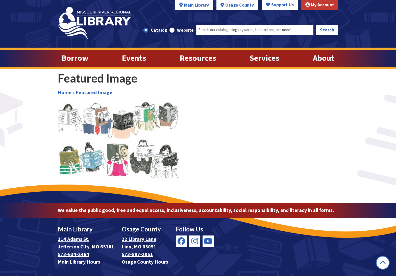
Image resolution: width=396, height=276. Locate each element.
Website (185, 30)
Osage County (239, 5)
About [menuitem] (323, 58)
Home (64, 92)
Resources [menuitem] (198, 58)
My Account (319, 5)
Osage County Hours (145, 262)
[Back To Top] (383, 263)
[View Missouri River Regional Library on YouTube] (208, 241)
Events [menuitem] (134, 58)
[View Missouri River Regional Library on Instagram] (194, 241)
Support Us (280, 5)
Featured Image (94, 92)
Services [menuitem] (264, 58)
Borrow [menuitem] (75, 58)
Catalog (159, 30)
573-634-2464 (73, 254)
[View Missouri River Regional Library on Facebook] (181, 241)
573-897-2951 (137, 254)
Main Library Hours (79, 262)
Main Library (196, 5)
